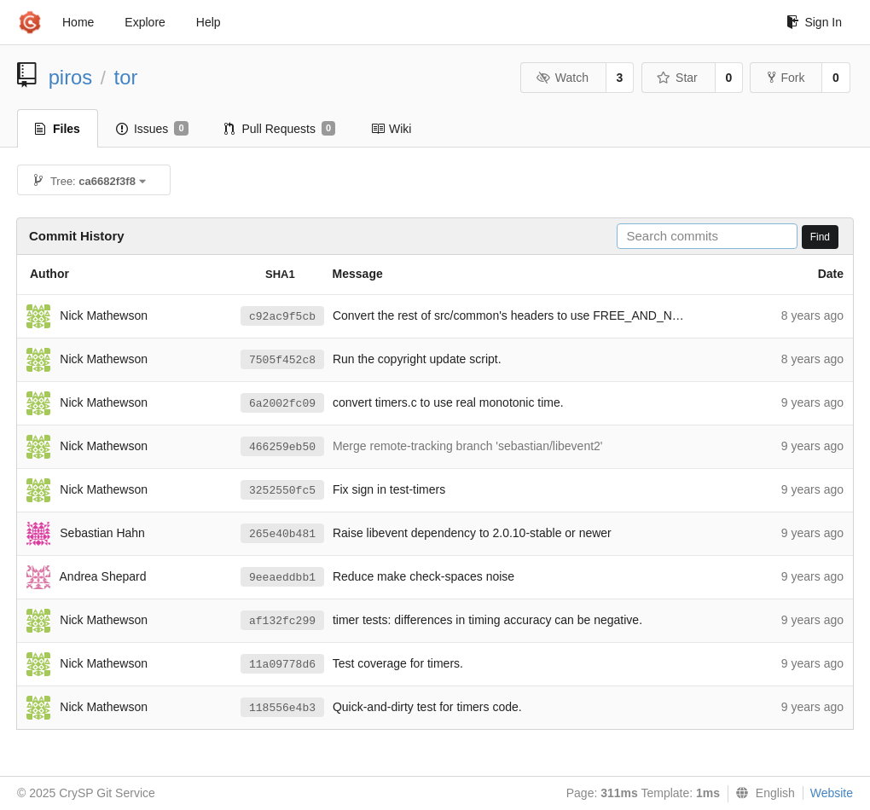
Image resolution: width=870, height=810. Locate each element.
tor (126, 77)
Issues (152, 128)
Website (831, 793)
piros (71, 77)
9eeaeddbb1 (282, 577)
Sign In (814, 22)
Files (57, 129)
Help (208, 22)
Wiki (391, 129)
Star (677, 77)
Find (820, 237)
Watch (562, 77)
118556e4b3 (282, 708)
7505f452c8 (282, 360)
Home (78, 22)
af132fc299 (282, 621)
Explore (145, 22)
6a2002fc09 (282, 403)
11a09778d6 (282, 664)
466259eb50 (282, 447)
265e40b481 (282, 534)
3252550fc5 (282, 490)
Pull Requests (280, 128)
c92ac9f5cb (282, 316)
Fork (786, 77)
